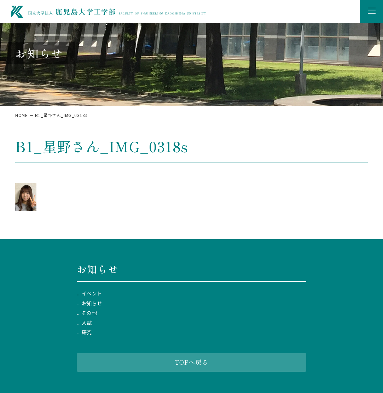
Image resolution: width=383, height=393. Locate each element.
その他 (89, 313)
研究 (87, 332)
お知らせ (92, 303)
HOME (21, 115)
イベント (92, 293)
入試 (87, 322)
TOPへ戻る (191, 361)
